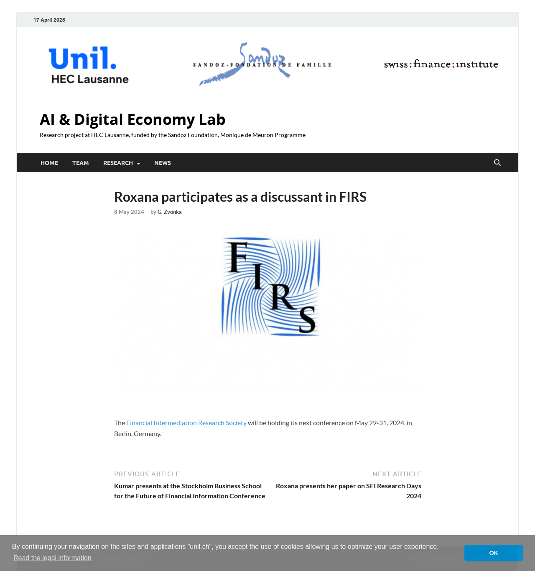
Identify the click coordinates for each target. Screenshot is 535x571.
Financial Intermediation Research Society (186, 422)
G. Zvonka (170, 211)
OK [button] (493, 553)
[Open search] (497, 163)
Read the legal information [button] (52, 557)
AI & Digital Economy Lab (133, 119)
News (162, 163)
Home (49, 163)
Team (80, 163)
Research (118, 163)
